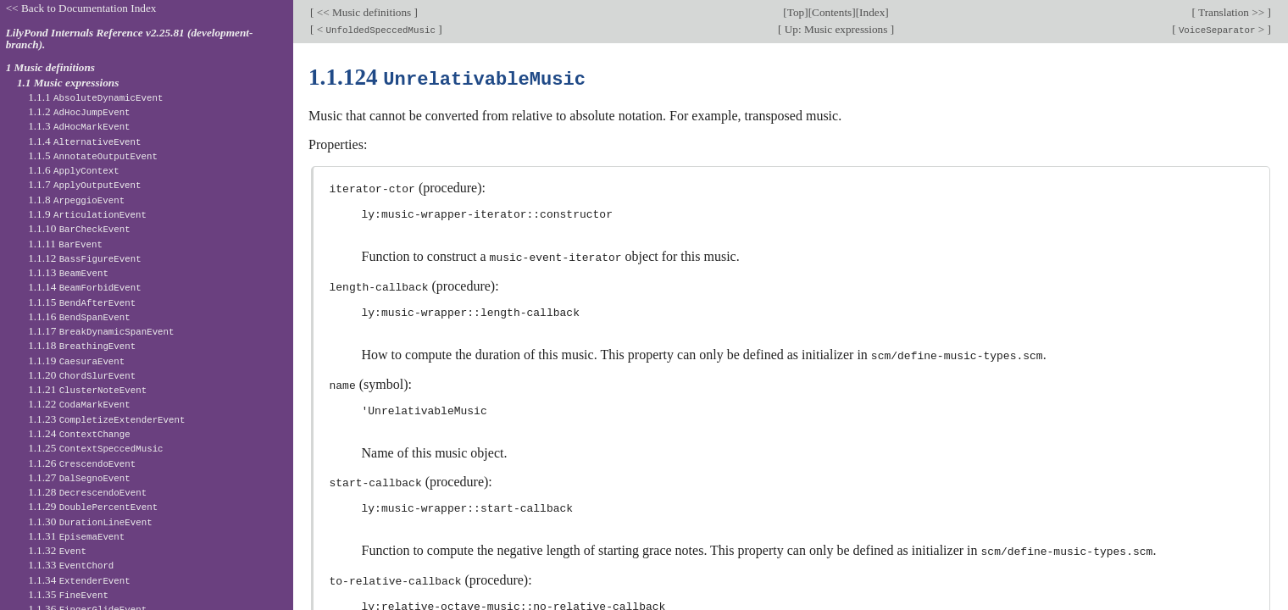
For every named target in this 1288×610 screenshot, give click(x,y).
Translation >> (1232, 12)
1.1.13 (68, 272)
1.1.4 (84, 141)
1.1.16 (79, 316)
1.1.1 (95, 97)
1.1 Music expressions (68, 82)
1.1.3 (79, 125)
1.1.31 (76, 536)
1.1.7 (84, 184)
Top (795, 12)
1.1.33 (71, 564)
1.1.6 (73, 170)
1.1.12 (85, 258)
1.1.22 (79, 403)
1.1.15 (82, 302)
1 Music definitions (50, 67)
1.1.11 (65, 243)
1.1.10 (79, 228)
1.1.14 (85, 286)
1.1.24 (79, 433)
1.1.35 (68, 594)
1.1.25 (95, 447)
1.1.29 (93, 506)
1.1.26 (82, 463)
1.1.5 (93, 155)
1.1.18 (82, 345)
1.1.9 (87, 214)
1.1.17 (101, 330)
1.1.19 (76, 360)
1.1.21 (87, 389)
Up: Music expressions (835, 29)
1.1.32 (57, 550)
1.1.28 (87, 491)
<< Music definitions (364, 12)
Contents (832, 12)
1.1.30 (90, 521)
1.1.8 (76, 199)
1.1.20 (82, 375)
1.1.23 (106, 419)
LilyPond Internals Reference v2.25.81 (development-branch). (129, 39)
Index (872, 12)
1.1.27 (79, 477)
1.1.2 (79, 111)
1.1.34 (79, 580)
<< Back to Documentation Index (81, 8)
